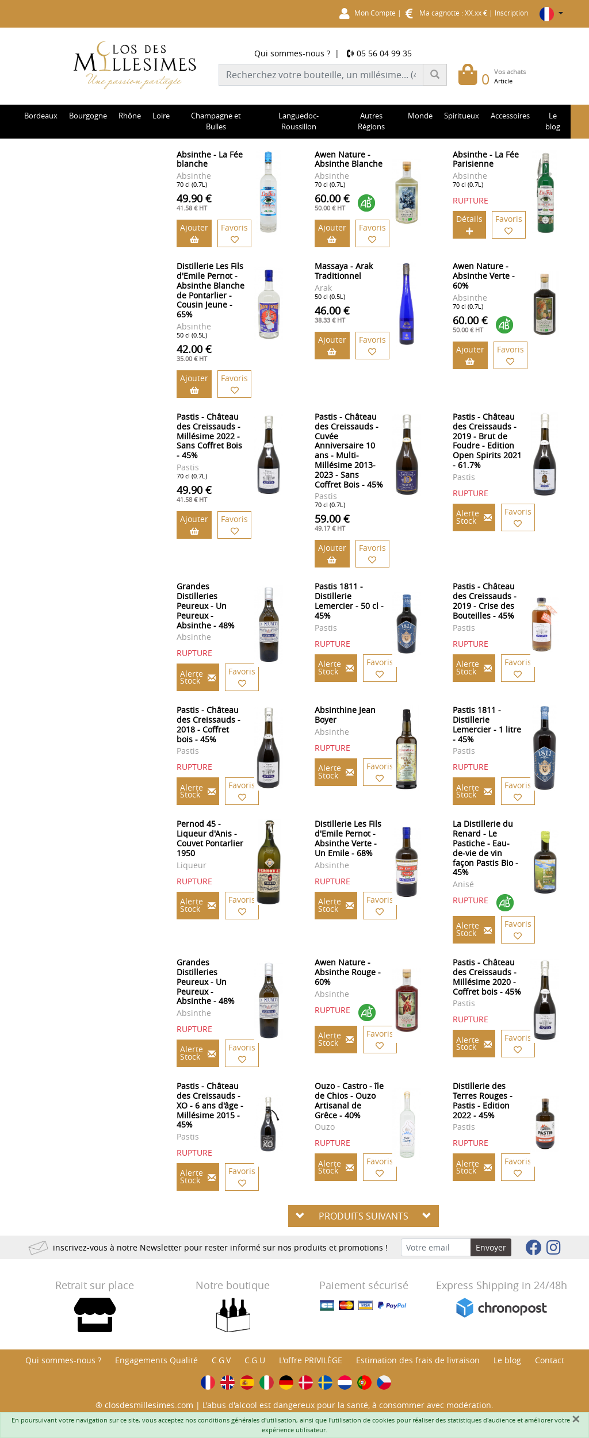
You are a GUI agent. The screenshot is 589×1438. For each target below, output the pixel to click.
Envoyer (491, 1247)
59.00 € (332, 522)
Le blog (507, 1360)
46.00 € (332, 314)
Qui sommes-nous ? (292, 53)
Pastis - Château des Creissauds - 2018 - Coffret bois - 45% (208, 724)
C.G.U (254, 1360)
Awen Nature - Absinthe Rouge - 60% (348, 972)
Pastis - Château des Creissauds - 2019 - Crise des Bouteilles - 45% (485, 600)
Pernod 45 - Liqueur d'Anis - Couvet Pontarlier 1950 (210, 838)
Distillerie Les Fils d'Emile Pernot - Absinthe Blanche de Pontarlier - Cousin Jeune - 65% (210, 290)
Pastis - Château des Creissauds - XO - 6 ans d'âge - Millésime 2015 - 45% (210, 1105)
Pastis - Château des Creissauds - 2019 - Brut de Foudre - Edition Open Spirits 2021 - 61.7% (487, 440)
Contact (549, 1360)
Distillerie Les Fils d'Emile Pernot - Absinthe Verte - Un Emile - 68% (348, 838)
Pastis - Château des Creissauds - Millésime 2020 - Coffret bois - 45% (487, 976)
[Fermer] (576, 1419)
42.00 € (194, 352)
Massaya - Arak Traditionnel (344, 270)
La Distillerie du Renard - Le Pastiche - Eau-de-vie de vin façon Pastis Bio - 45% (485, 847)
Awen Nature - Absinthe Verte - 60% (484, 275)
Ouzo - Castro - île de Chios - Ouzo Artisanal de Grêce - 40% (349, 1100)
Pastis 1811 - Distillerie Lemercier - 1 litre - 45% (487, 724)
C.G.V (221, 1360)
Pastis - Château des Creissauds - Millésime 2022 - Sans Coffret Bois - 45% (209, 436)
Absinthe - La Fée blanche (210, 159)
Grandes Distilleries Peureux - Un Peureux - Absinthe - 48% (206, 605)
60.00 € (332, 201)
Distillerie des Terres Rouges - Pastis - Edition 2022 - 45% (482, 1100)
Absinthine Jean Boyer (345, 714)
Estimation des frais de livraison (418, 1360)
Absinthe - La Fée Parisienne (486, 159)
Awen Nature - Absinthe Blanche (349, 159)
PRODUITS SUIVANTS (363, 1216)
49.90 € (194, 201)
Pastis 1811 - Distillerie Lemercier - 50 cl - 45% (349, 600)
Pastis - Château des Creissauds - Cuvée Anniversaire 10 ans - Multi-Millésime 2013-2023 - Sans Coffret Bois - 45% (349, 450)
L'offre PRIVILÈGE (310, 1360)
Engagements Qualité (156, 1360)
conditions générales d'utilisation (247, 1420)
